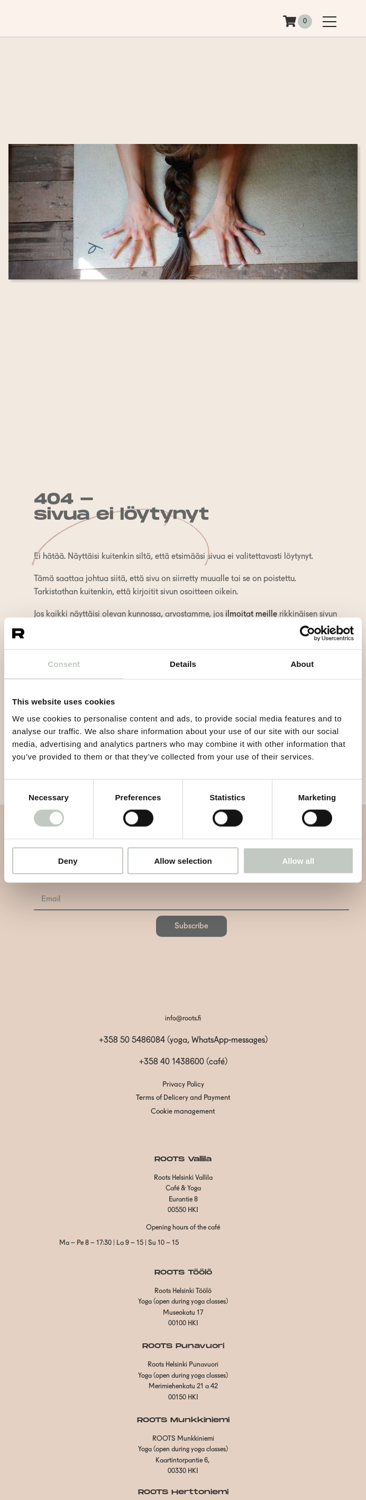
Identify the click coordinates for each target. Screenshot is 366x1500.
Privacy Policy (183, 1084)
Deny (68, 860)
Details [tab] (183, 663)
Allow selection (183, 860)
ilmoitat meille (251, 614)
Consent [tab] (64, 663)
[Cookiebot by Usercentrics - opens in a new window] (307, 633)
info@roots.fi (183, 1018)
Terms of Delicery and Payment (183, 1098)
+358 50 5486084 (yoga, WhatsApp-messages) (183, 1040)
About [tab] (302, 663)
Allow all (298, 860)
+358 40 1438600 (171, 1062)
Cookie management (183, 1111)
